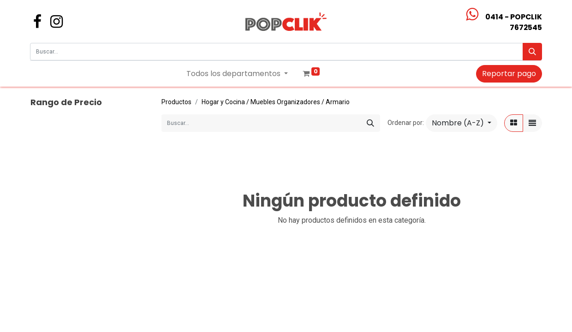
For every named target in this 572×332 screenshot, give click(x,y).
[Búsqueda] (532, 51)
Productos (176, 102)
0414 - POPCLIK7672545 (513, 22)
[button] (461, 123)
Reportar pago (509, 73)
